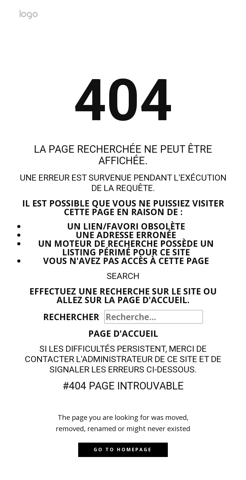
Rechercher (71, 317)
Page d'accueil (123, 333)
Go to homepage (123, 449)
